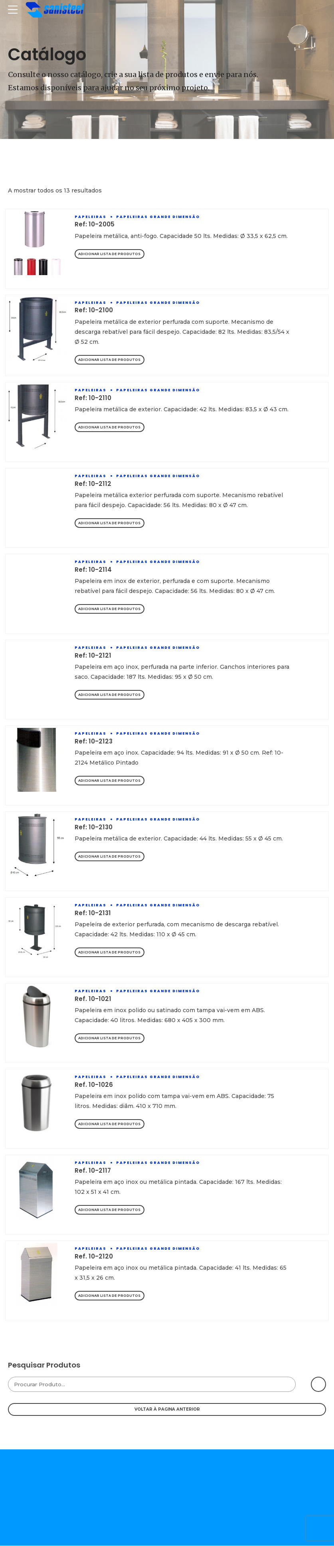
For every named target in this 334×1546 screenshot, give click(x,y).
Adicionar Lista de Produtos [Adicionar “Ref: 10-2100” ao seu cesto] (111, 360)
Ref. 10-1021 (93, 999)
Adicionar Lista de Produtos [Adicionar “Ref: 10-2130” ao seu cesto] (111, 857)
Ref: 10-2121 (93, 656)
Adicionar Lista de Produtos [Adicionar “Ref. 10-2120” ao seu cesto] (111, 1296)
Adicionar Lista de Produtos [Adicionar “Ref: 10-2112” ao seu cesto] (111, 524)
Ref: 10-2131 (93, 913)
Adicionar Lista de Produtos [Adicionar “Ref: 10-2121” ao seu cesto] (111, 696)
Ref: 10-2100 (94, 310)
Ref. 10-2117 (93, 1171)
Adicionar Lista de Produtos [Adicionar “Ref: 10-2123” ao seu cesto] (111, 781)
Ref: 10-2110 (93, 398)
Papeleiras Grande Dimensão (158, 216)
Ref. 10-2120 (94, 1257)
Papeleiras (91, 216)
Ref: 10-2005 (95, 224)
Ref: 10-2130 (94, 827)
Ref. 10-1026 (94, 1085)
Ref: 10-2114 (93, 570)
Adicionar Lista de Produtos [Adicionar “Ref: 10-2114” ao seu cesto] (111, 610)
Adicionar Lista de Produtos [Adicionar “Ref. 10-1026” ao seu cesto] (111, 1125)
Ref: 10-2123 (94, 741)
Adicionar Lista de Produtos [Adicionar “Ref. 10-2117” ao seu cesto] (111, 1211)
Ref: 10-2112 (93, 484)
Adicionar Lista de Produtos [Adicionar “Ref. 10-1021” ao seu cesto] (111, 1039)
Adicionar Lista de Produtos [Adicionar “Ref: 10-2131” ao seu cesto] (111, 953)
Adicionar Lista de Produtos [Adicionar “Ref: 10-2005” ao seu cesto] (111, 254)
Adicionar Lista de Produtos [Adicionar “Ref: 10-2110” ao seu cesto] (111, 428)
